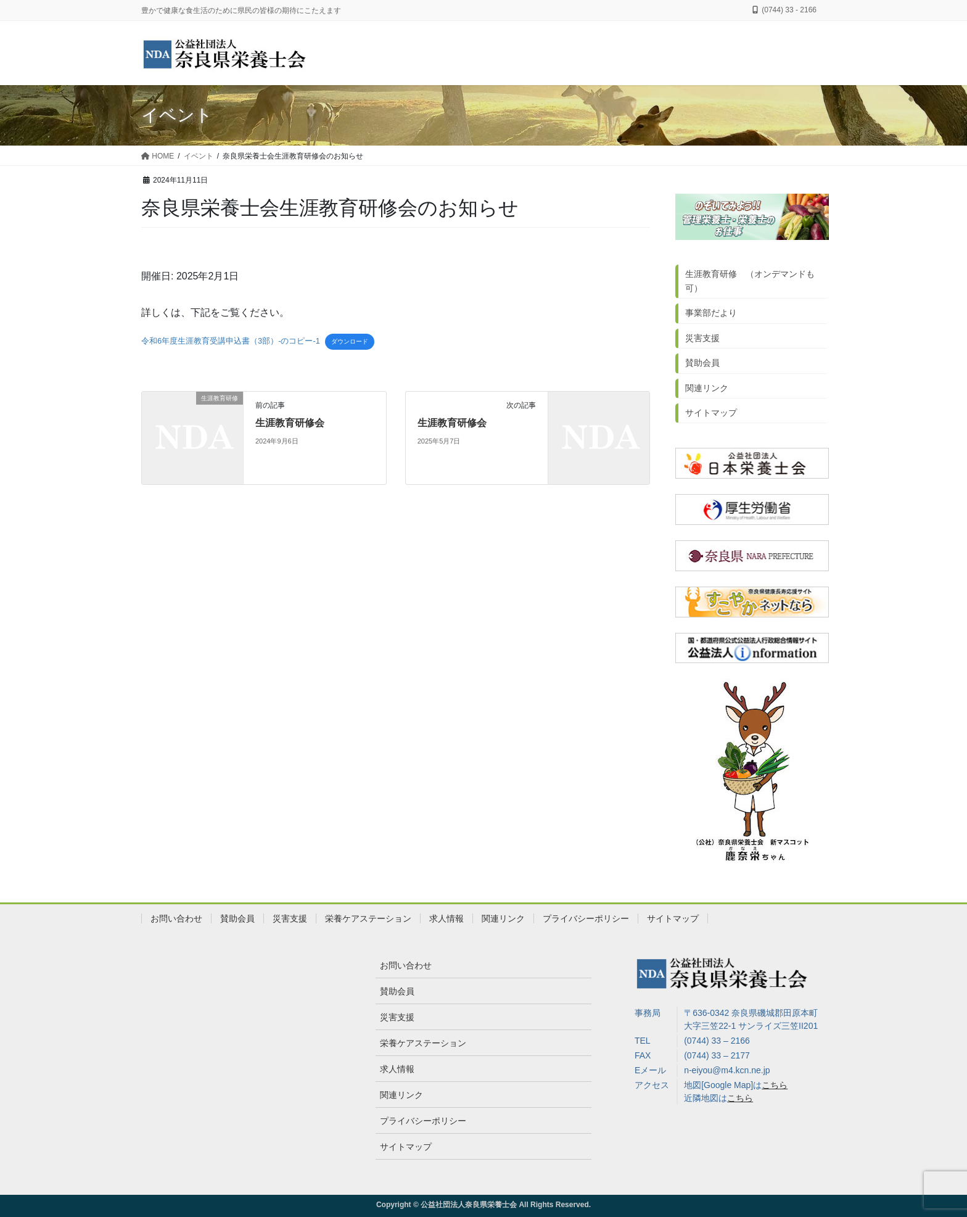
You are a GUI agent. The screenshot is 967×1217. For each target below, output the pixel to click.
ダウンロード (349, 341)
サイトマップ (711, 413)
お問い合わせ (176, 918)
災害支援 (702, 338)
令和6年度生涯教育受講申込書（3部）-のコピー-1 (230, 340)
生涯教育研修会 (289, 423)
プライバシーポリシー (586, 918)
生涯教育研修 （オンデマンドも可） (750, 281)
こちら (775, 1085)
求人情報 (446, 918)
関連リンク (706, 388)
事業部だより (711, 313)
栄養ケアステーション (368, 918)
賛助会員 (702, 363)
